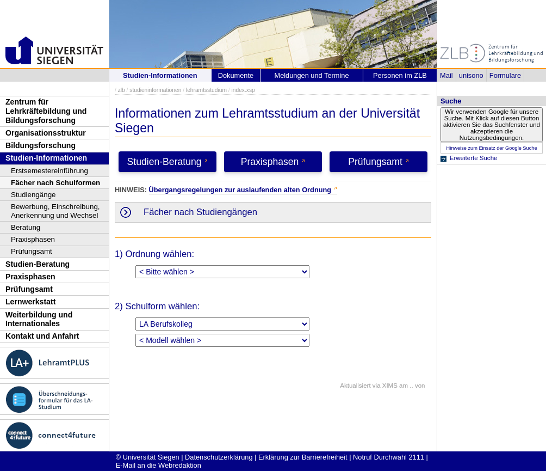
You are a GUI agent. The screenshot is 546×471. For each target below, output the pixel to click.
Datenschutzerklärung (218, 457)
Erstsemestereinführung (49, 171)
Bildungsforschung (40, 145)
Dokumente (235, 75)
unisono (471, 75)
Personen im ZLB (400, 75)
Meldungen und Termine (311, 75)
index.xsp (243, 90)
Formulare (505, 75)
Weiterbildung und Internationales (38, 319)
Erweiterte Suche (474, 158)
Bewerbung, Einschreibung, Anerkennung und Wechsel (55, 211)
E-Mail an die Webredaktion (158, 465)
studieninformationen (155, 90)
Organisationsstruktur (45, 133)
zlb (121, 90)
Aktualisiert (355, 385)
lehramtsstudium (206, 90)
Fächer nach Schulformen (55, 183)
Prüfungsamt (31, 251)
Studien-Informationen (46, 158)
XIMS (390, 385)
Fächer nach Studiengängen (200, 212)
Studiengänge (33, 195)
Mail (446, 75)
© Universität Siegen (147, 457)
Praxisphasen (33, 239)
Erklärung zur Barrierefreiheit (303, 457)
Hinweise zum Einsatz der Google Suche (491, 148)
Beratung (25, 227)
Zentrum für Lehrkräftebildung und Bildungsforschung (45, 110)
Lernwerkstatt (30, 301)
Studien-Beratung (37, 264)
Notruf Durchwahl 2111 (388, 457)
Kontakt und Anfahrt (42, 336)
